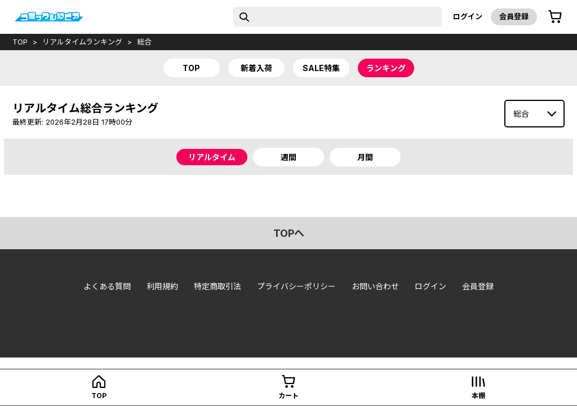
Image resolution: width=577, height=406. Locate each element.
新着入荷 (256, 68)
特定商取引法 (217, 286)
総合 (144, 41)
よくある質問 (107, 286)
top (20, 41)
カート (288, 395)
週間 (288, 157)
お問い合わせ (375, 286)
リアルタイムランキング (82, 41)
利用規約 (162, 286)
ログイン (467, 16)
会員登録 (514, 16)
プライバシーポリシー (296, 286)
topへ (288, 233)
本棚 (478, 395)
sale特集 (321, 68)
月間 (365, 157)
